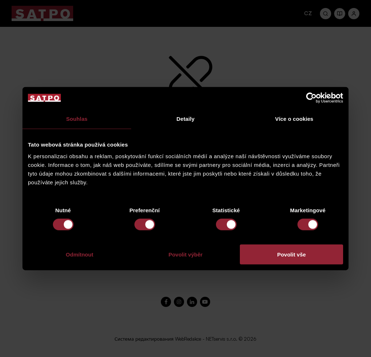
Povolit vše (291, 254)
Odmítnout (79, 254)
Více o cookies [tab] (294, 119)
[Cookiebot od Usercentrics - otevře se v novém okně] (311, 98)
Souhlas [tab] (76, 119)
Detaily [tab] (185, 119)
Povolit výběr (185, 254)
